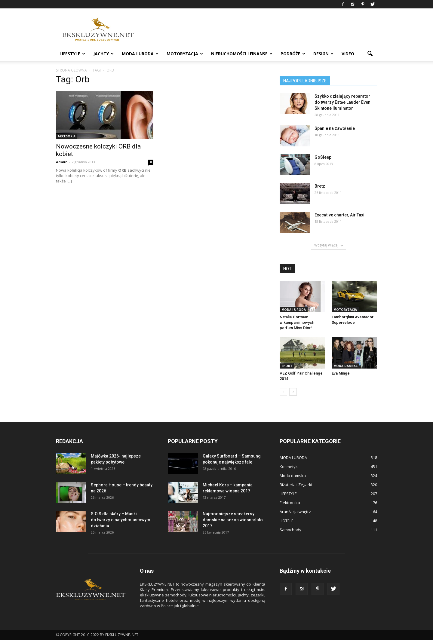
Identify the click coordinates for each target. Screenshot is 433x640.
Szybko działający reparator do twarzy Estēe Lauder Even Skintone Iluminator (342, 102)
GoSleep (323, 157)
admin (62, 162)
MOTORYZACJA (185, 54)
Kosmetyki (289, 466)
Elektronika (290, 502)
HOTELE (286, 520)
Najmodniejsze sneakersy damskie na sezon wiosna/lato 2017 (233, 519)
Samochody (290, 529)
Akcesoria (66, 136)
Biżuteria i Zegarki (296, 484)
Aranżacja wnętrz (295, 511)
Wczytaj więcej (328, 245)
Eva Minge (341, 373)
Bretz (320, 186)
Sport (286, 366)
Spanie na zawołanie (335, 128)
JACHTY (103, 54)
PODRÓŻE (293, 54)
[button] (370, 54)
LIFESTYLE (72, 54)
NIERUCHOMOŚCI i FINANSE (241, 54)
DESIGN (323, 54)
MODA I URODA (140, 54)
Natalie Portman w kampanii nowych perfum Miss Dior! (297, 322)
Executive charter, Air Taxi (339, 215)
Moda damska (345, 366)
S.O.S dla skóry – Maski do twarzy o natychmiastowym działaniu (120, 519)
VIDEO (348, 54)
